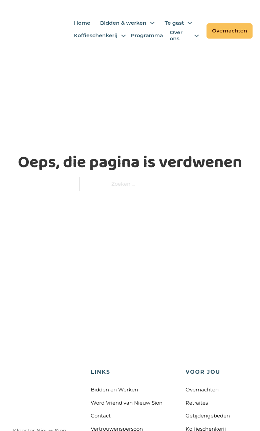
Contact (101, 415)
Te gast (174, 23)
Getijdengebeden (208, 415)
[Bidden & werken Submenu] (152, 22)
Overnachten (229, 30)
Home (82, 23)
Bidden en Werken (114, 389)
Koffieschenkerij (95, 35)
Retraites (197, 403)
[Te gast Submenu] (189, 22)
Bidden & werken (123, 23)
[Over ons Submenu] (196, 35)
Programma (145, 35)
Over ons (176, 35)
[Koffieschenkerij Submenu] (123, 35)
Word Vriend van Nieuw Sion (126, 403)
